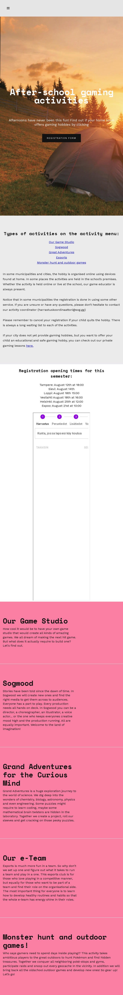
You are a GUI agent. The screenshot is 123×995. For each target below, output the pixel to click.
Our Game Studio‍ (61, 242)
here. (29, 345)
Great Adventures (61, 252)
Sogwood (61, 247)
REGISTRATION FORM (61, 138)
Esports (61, 257)
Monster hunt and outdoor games (61, 262)
